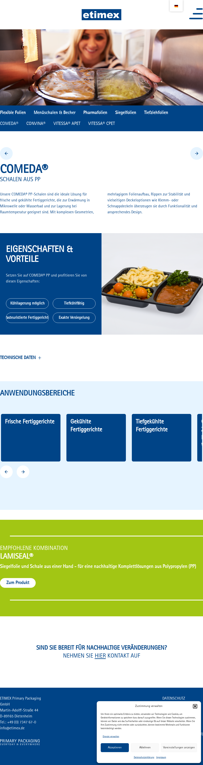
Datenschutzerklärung (144, 757)
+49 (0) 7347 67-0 (21, 722)
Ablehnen (145, 747)
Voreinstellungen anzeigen (179, 747)
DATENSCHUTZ (173, 699)
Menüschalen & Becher (54, 113)
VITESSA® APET (67, 124)
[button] (195, 706)
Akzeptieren (115, 747)
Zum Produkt (17, 583)
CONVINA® (36, 124)
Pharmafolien (95, 113)
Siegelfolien (125, 113)
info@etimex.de (12, 728)
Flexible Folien (13, 113)
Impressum (161, 757)
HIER (100, 656)
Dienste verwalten (111, 736)
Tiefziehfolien (156, 113)
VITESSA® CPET (101, 124)
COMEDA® (9, 124)
